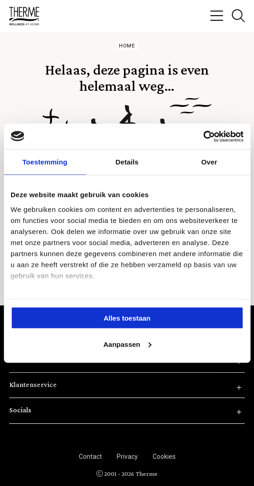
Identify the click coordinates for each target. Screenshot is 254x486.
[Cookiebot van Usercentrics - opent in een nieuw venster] (203, 136)
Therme (27, 16)
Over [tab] (209, 162)
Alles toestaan (127, 318)
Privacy (127, 456)
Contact (90, 456)
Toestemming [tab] (44, 162)
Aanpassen (127, 344)
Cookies (164, 456)
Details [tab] (127, 162)
